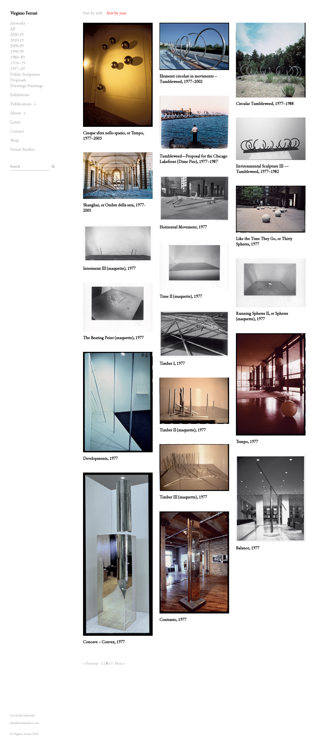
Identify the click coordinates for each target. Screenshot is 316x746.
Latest (15, 122)
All (12, 28)
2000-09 (17, 45)
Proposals (18, 80)
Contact (17, 131)
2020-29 (17, 34)
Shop (14, 140)
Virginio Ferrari (23, 13)
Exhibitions (19, 94)
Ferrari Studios (22, 149)
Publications (20, 103)
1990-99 (17, 51)
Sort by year (116, 12)
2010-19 (17, 40)
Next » (120, 663)
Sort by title (93, 12)
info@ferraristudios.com (24, 723)
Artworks (17, 23)
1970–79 (17, 62)
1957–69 (17, 68)
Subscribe (29, 715)
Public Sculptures (25, 74)
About (15, 112)
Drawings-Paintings (26, 85)
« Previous (90, 663)
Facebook (16, 715)
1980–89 (17, 57)
